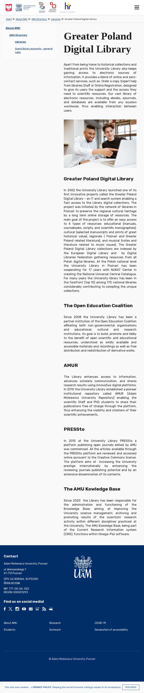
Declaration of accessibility (111, 629)
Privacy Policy (42, 687)
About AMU (10, 623)
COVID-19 (100, 623)
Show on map (12, 582)
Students (9, 629)
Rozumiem (130, 687)
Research (55, 623)
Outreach (55, 629)
